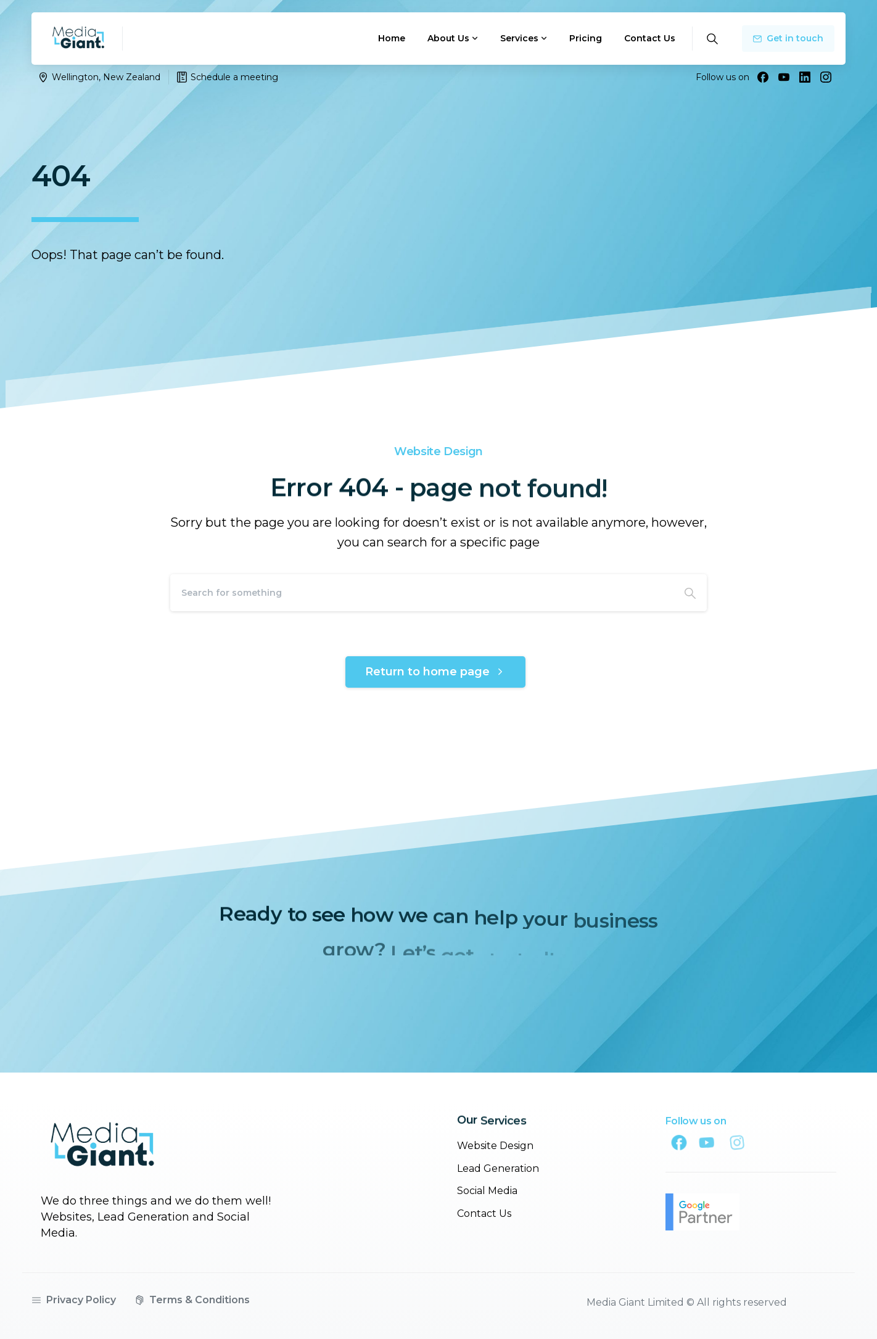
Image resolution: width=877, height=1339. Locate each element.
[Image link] (102, 1153)
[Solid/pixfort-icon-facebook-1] (696, 1142)
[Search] (421, 592)
